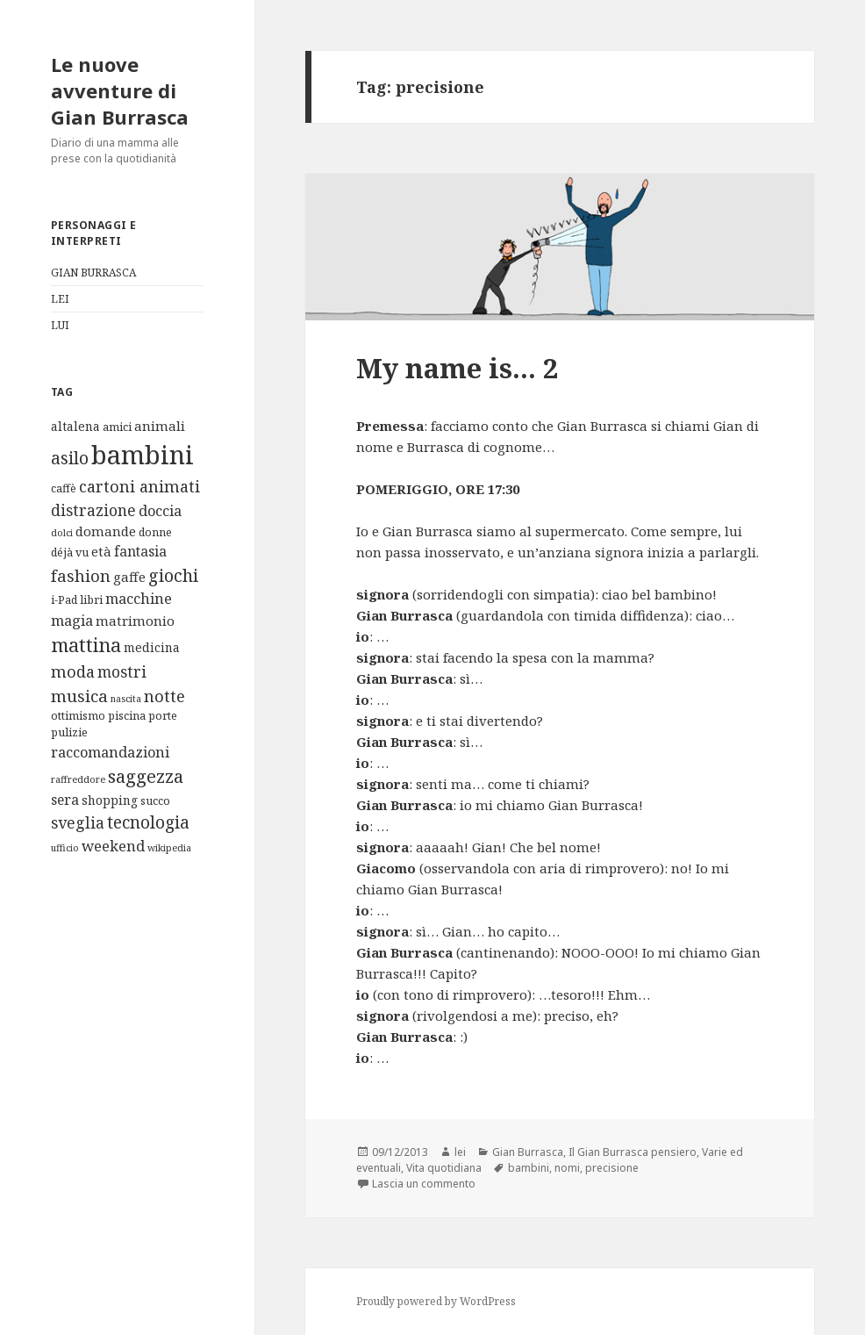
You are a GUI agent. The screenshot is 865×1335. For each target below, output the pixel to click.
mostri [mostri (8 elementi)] (122, 671)
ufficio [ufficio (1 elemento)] (65, 848)
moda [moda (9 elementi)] (73, 671)
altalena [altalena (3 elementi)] (75, 426)
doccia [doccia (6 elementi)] (160, 510)
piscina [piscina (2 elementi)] (127, 715)
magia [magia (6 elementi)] (72, 620)
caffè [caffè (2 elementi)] (63, 488)
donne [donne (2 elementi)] (155, 532)
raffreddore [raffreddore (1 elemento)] (78, 779)
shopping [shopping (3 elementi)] (110, 800)
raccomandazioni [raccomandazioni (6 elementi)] (110, 752)
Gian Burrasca (527, 1152)
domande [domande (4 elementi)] (105, 531)
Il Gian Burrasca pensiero (632, 1152)
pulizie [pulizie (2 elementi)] (69, 732)
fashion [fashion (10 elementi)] (81, 575)
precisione (612, 1167)
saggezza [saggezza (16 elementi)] (145, 776)
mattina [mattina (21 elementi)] (86, 644)
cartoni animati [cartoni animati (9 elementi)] (139, 486)
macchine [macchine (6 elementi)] (138, 598)
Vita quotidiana (444, 1167)
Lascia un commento (423, 1183)
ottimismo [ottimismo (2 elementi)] (78, 715)
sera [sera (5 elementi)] (65, 799)
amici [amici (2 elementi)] (117, 427)
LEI (60, 298)
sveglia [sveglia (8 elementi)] (77, 822)
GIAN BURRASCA (93, 272)
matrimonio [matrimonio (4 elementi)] (135, 620)
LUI (60, 325)
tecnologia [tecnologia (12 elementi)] (148, 822)
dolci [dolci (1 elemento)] (62, 533)
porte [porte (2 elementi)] (162, 715)
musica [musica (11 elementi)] (79, 696)
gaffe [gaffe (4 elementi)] (129, 576)
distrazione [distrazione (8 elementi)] (93, 509)
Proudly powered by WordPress (436, 1301)
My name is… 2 (457, 367)
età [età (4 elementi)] (101, 551)
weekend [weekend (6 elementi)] (113, 846)
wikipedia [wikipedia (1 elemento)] (169, 848)
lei (460, 1152)
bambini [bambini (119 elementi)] (142, 454)
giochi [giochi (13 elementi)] (173, 575)
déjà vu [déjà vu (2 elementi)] (70, 552)
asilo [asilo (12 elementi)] (70, 458)
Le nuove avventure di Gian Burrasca (120, 90)
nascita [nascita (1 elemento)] (126, 699)
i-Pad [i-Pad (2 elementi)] (64, 599)
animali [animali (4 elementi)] (159, 425)
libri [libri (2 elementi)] (91, 599)
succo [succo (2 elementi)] (155, 800)
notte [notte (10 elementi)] (164, 696)
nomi (567, 1167)
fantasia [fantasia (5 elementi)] (140, 551)
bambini (528, 1167)
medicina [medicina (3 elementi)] (152, 647)
